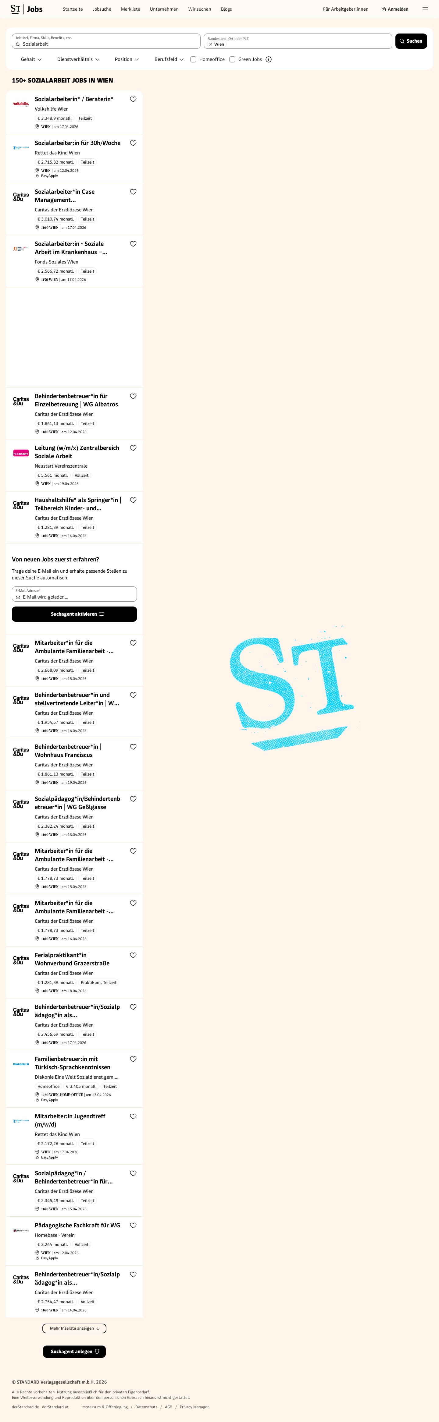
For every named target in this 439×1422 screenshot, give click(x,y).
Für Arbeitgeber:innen (346, 9)
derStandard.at (55, 1407)
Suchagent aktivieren (77, 614)
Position (127, 59)
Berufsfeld (169, 59)
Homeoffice (212, 59)
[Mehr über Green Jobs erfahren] (268, 59)
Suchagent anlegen (75, 1351)
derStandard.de (25, 1407)
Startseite (73, 9)
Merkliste (130, 9)
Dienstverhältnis (78, 59)
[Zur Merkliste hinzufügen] (133, 99)
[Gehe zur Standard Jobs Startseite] (26, 9)
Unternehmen (164, 9)
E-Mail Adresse (28, 591)
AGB (168, 1407)
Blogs (226, 9)
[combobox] (106, 41)
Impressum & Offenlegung (104, 1407)
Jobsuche (102, 9)
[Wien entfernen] (211, 44)
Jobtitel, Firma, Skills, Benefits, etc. (44, 38)
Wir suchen (199, 9)
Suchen (410, 41)
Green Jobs (250, 59)
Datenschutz (146, 1407)
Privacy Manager (194, 1407)
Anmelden (394, 9)
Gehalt (31, 59)
